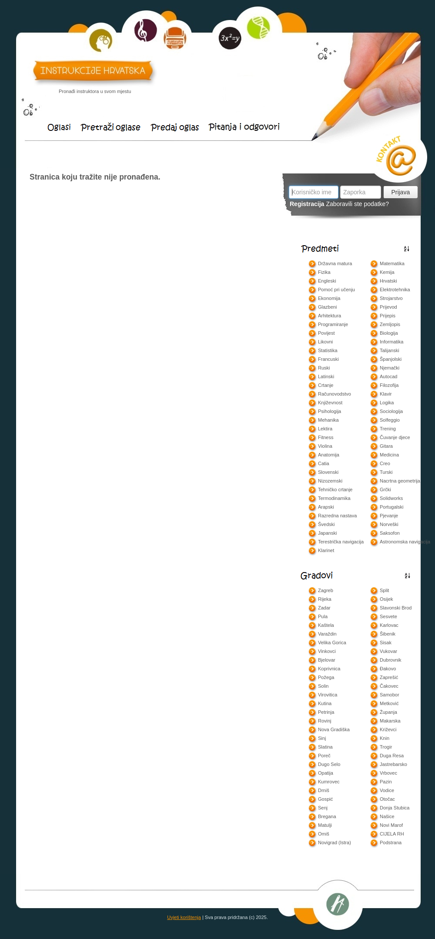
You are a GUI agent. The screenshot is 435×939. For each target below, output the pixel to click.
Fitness (325, 437)
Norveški (389, 524)
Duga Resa (392, 755)
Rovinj (324, 720)
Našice (387, 816)
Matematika (392, 263)
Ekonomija (329, 298)
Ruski (324, 367)
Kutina (324, 703)
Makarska (390, 720)
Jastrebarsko (393, 764)
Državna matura (335, 263)
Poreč (324, 755)
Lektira (325, 428)
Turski (386, 472)
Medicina (389, 454)
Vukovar (388, 651)
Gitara (386, 446)
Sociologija (391, 411)
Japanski (327, 533)
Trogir (386, 746)
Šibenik (387, 633)
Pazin (386, 781)
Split (384, 590)
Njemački (389, 367)
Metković (389, 703)
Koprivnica (329, 668)
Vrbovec (388, 773)
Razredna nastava (337, 515)
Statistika (328, 350)
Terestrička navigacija (341, 541)
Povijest (326, 333)
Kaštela (326, 625)
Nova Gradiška (334, 729)
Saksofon (390, 533)
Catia (323, 463)
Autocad (388, 376)
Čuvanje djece (395, 437)
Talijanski (389, 350)
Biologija (389, 333)
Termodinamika (334, 498)
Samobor (389, 694)
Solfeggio (390, 420)
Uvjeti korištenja (184, 917)
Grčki (385, 489)
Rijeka (324, 599)
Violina (325, 446)
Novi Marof (391, 825)
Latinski (326, 376)
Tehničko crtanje (335, 489)
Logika (387, 402)
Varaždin (327, 633)
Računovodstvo (334, 393)
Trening (388, 428)
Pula (323, 616)
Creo (385, 463)
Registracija (307, 203)
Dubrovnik (391, 660)
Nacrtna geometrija (400, 480)
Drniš (323, 790)
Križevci (388, 729)
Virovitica (327, 694)
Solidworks (391, 498)
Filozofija (389, 385)
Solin (323, 686)
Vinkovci (327, 651)
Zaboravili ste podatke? (357, 203)
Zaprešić (389, 677)
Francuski (328, 359)
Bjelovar (326, 660)
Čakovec (389, 686)
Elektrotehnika (395, 289)
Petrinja (326, 712)
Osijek (386, 599)
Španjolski (391, 359)
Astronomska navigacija (405, 541)
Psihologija (329, 411)
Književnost (330, 402)
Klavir (386, 393)
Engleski (327, 280)
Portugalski (391, 506)
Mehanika (328, 420)
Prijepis (387, 315)
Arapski (326, 506)
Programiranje (333, 324)
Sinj (322, 738)
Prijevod (388, 307)
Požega (326, 677)
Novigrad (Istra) (334, 842)
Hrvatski (388, 280)
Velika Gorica (332, 642)
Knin (384, 738)
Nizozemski (330, 480)
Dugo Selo (329, 764)
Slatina (325, 746)
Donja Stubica (395, 807)
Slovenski (328, 472)
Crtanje (325, 385)
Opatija (325, 773)
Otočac (387, 799)
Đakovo (388, 668)
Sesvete (388, 616)
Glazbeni (327, 307)
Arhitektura (329, 315)
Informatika (391, 341)
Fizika (324, 272)
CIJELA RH (392, 833)
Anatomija (328, 454)
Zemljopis (390, 324)
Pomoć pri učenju (336, 289)
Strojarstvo (391, 298)
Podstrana (391, 842)
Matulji (325, 825)
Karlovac (389, 625)
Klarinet (326, 550)
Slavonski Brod (396, 607)
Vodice (387, 790)
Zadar (324, 607)
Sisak (386, 642)
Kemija (387, 272)
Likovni (325, 341)
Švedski (326, 524)
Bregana (327, 816)
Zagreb (325, 590)
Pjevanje (389, 515)
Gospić (325, 799)
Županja (388, 712)
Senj (323, 807)
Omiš (323, 833)
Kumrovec (329, 781)
